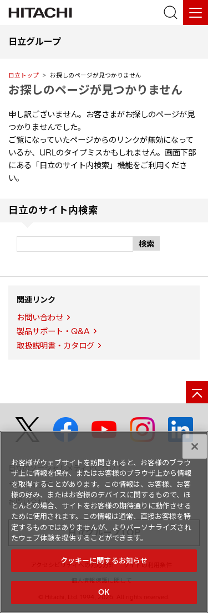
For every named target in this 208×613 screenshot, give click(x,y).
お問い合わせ (40, 318)
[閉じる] (194, 446)
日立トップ (23, 75)
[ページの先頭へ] (197, 392)
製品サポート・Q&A (53, 331)
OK (103, 592)
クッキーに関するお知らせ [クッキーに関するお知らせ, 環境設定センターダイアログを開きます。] (104, 560)
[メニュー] (195, 12)
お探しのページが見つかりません (95, 89)
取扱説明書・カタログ (55, 346)
